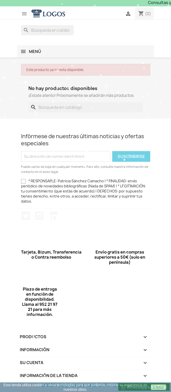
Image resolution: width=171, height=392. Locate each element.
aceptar (158, 387)
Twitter (26, 216)
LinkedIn (53, 216)
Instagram (39, 216)
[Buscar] (47, 30)
